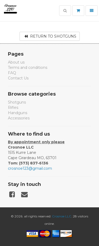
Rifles (13, 107)
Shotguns (17, 102)
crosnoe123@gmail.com (30, 168)
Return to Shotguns (50, 36)
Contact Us (18, 78)
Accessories (19, 118)
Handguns (17, 112)
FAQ (12, 72)
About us (16, 62)
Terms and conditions (27, 67)
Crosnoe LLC (61, 216)
